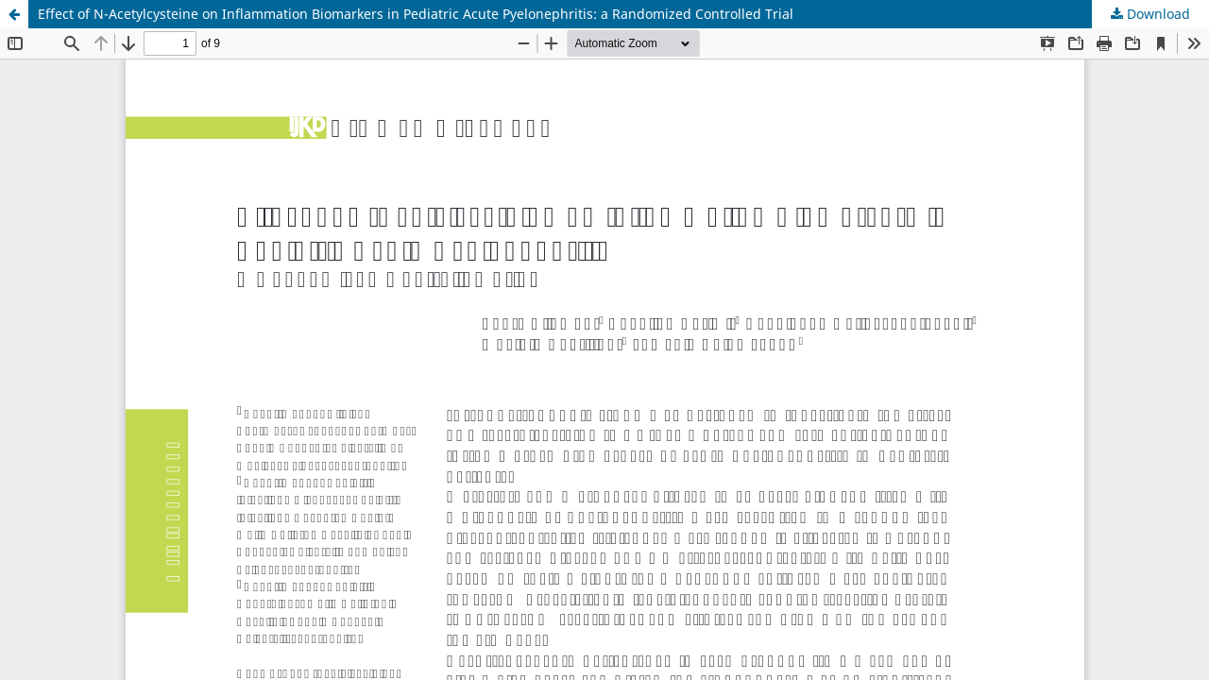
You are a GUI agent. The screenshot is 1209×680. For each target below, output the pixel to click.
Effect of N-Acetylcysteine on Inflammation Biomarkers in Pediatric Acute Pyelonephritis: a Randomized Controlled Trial (415, 14)
